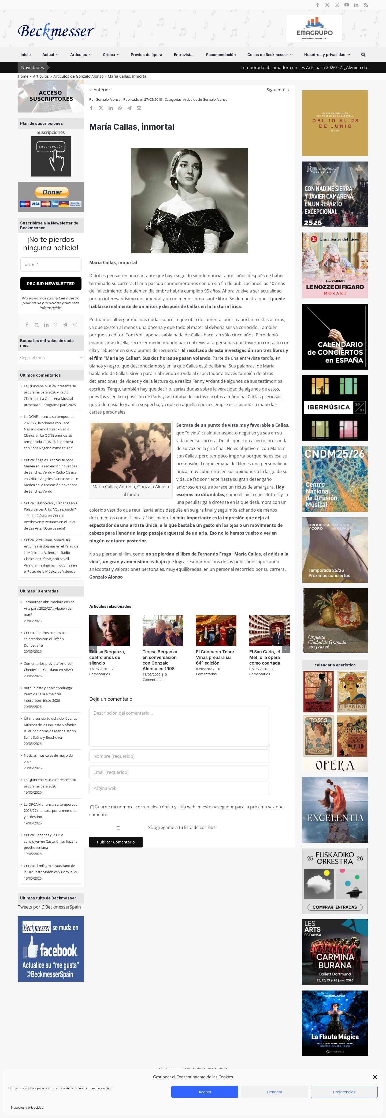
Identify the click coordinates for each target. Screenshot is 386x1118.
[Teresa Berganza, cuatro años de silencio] (109, 618)
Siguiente (276, 90)
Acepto (205, 1092)
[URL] (179, 788)
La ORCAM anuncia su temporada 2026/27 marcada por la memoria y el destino (50, 810)
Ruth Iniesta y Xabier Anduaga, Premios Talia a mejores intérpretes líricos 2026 (48, 694)
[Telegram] (65, 324)
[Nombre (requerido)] (179, 756)
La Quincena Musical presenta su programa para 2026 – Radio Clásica (50, 392)
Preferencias (344, 1092)
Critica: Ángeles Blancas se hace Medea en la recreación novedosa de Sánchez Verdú (51, 485)
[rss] (366, 5)
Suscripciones (51, 132)
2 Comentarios (101, 671)
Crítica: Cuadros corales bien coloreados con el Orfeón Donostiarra (46, 639)
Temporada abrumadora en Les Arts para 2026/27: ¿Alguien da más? (49, 608)
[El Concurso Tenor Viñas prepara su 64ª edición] (216, 618)
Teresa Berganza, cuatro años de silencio (107, 657)
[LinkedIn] (46, 324)
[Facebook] (27, 324)
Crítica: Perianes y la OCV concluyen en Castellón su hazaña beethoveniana (50, 841)
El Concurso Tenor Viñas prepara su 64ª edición (215, 657)
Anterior (102, 90)
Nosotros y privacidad (27, 1107)
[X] (37, 324)
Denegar (274, 1092)
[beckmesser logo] (56, 19)
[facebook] (318, 5)
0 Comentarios (155, 677)
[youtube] (346, 5)
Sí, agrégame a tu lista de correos (153, 827)
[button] (375, 1077)
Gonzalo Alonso (108, 99)
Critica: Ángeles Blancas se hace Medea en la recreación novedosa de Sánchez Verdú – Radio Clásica (50, 466)
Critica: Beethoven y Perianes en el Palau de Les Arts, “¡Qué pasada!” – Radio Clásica (51, 509)
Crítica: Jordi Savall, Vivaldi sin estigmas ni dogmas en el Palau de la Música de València (50, 565)
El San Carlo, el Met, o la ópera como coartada (264, 657)
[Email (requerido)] (179, 772)
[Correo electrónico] (75, 324)
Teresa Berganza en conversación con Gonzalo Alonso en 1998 (160, 660)
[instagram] (337, 5)
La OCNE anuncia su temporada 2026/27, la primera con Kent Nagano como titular (48, 441)
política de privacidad (42, 303)
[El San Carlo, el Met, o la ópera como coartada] (269, 618)
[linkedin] (356, 5)
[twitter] (327, 5)
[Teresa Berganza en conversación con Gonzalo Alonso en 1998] (163, 618)
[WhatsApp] (55, 324)
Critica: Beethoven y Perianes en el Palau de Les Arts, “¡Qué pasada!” (50, 522)
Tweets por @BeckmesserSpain (49, 907)
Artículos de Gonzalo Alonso (205, 99)
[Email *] (50, 264)
